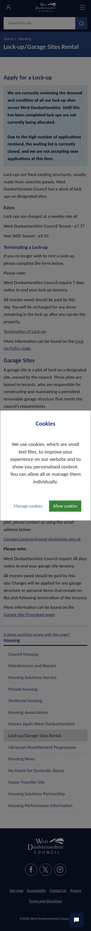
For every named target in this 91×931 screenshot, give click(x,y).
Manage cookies (28, 506)
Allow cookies (65, 506)
